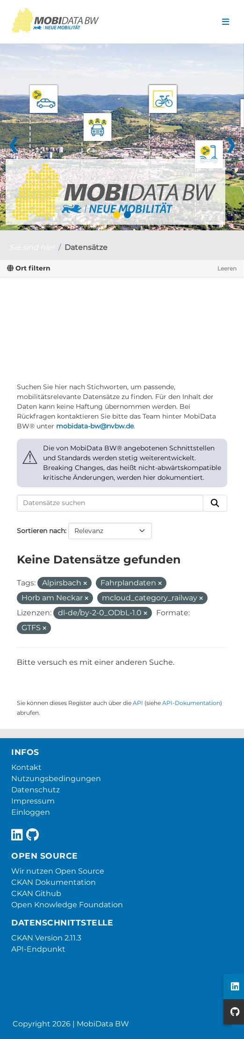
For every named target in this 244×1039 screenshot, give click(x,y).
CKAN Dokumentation (53, 882)
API (138, 702)
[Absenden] (215, 503)
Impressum (33, 801)
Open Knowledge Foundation (67, 904)
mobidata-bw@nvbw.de (95, 426)
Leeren (227, 268)
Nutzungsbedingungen (56, 778)
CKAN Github (36, 893)
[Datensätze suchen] (110, 503)
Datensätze (86, 247)
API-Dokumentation (191, 702)
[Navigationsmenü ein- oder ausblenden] (225, 22)
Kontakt (26, 767)
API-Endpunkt (38, 949)
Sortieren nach (41, 531)
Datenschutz (35, 789)
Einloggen (30, 812)
